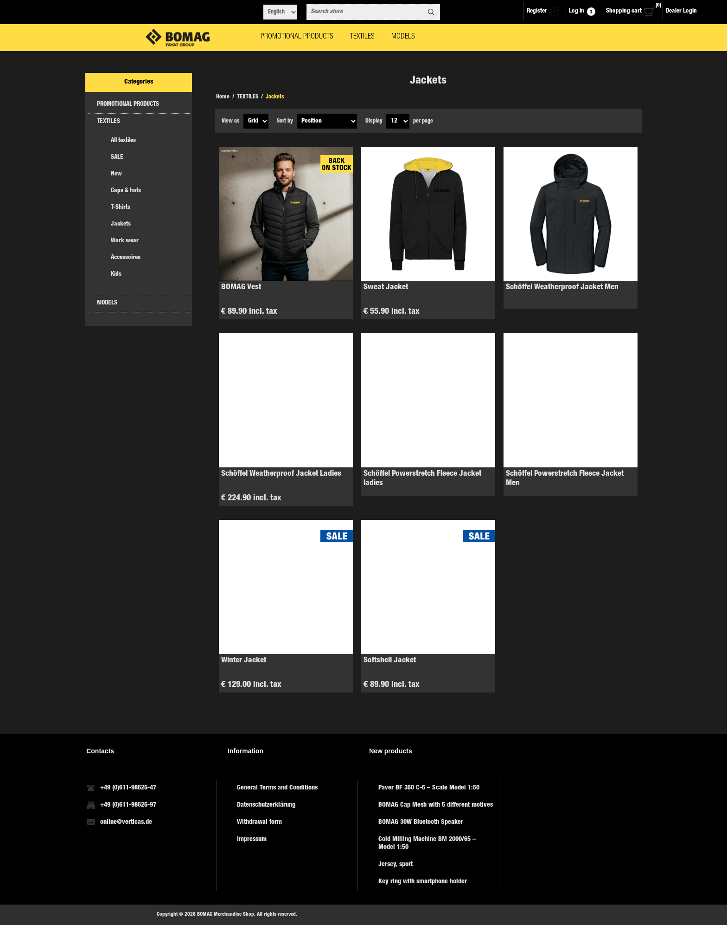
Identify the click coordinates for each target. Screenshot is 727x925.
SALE (117, 158)
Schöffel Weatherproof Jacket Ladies (281, 474)
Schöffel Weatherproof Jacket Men (562, 287)
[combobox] (365, 12)
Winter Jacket (243, 661)
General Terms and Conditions (277, 788)
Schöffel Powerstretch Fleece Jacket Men (565, 478)
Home (223, 97)
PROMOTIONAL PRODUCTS (128, 105)
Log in (576, 11)
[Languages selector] (280, 12)
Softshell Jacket (390, 661)
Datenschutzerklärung (266, 805)
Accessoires (125, 258)
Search (431, 12)
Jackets (121, 224)
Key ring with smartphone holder (422, 882)
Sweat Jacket (386, 287)
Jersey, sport (395, 864)
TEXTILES (108, 122)
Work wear (125, 241)
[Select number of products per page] (397, 121)
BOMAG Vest (241, 287)
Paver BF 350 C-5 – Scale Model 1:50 (428, 788)
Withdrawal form (259, 822)
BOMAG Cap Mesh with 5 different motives (435, 805)
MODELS (107, 303)
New (116, 174)
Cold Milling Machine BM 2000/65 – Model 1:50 (427, 843)
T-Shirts (120, 208)
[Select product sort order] (327, 121)
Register (537, 11)
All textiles (123, 141)
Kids (116, 275)
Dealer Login (681, 11)
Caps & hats (126, 191)
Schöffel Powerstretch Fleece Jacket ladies (422, 478)
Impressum (252, 839)
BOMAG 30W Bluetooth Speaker (420, 822)
